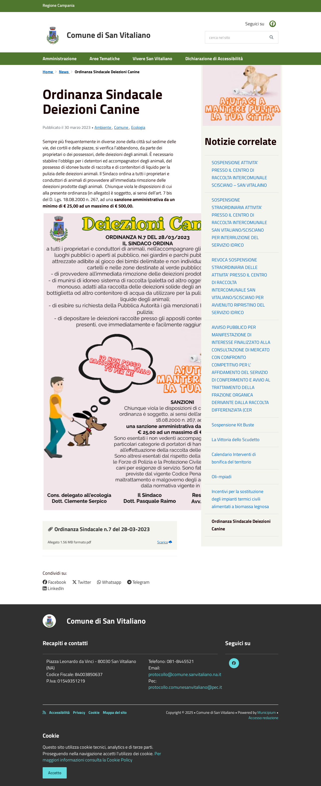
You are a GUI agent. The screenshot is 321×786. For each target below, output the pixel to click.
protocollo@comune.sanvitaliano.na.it (184, 674)
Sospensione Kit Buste (233, 424)
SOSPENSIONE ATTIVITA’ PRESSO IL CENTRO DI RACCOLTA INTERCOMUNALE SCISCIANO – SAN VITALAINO (239, 173)
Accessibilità (59, 712)
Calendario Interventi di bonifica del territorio (234, 458)
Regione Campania (58, 5)
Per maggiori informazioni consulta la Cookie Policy (102, 756)
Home (48, 72)
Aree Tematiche (105, 58)
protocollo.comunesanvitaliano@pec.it (185, 687)
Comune (121, 127)
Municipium (266, 712)
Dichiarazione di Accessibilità (214, 58)
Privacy (79, 712)
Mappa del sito (115, 712)
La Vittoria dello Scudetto (236, 439)
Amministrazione (59, 58)
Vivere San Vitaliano (152, 58)
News (64, 72)
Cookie (94, 712)
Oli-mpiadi (221, 476)
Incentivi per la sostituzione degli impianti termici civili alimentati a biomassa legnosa (240, 499)
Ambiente (103, 127)
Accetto (54, 773)
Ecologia (138, 127)
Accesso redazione (263, 718)
